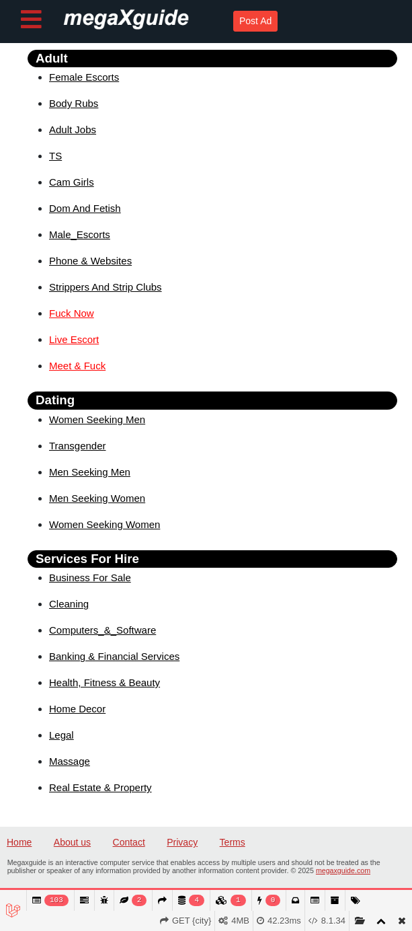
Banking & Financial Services (114, 656)
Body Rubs (73, 103)
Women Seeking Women (104, 524)
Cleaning (69, 603)
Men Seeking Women (97, 498)
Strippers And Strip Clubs (105, 287)
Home (19, 842)
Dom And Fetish (85, 208)
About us (72, 842)
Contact (129, 842)
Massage (69, 761)
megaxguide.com (343, 870)
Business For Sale (90, 577)
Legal (61, 735)
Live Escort (74, 339)
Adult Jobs (72, 129)
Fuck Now (71, 313)
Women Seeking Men (97, 419)
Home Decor (77, 708)
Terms (232, 842)
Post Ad (255, 20)
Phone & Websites (90, 260)
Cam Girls (71, 182)
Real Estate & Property (100, 787)
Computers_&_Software (102, 630)
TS (55, 155)
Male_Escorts (79, 234)
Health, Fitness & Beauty (104, 682)
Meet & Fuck (77, 365)
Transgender (77, 445)
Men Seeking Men (89, 472)
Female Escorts (84, 77)
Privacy (182, 842)
